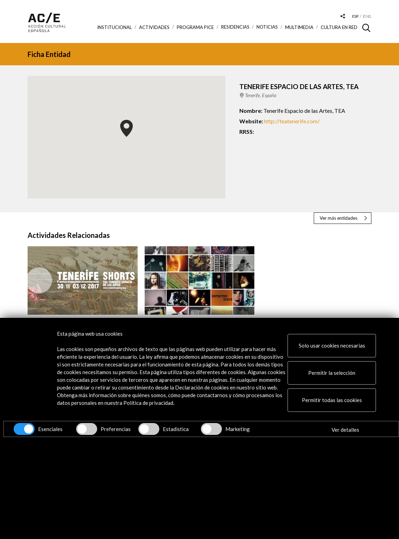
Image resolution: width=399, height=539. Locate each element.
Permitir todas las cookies (332, 400)
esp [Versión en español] (355, 16)
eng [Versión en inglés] (367, 16)
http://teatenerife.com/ (292, 121)
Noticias (267, 27)
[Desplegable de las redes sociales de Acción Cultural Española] (343, 16)
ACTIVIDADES (154, 27)
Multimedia (299, 27)
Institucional (114, 27)
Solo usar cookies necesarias (332, 345)
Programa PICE (195, 27)
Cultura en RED (339, 27)
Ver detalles (345, 430)
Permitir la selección (331, 373)
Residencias (235, 27)
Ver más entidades (338, 218)
